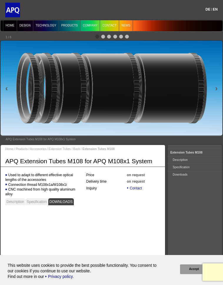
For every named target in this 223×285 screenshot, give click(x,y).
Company (90, 25)
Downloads (61, 202)
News (126, 25)
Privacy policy (60, 276)
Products (69, 25)
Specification (37, 202)
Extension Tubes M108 (186, 152)
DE (208, 9)
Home (10, 25)
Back (76, 149)
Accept (193, 269)
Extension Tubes (60, 149)
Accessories (38, 149)
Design (25, 25)
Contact (109, 25)
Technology (46, 25)
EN (215, 9)
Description (15, 202)
